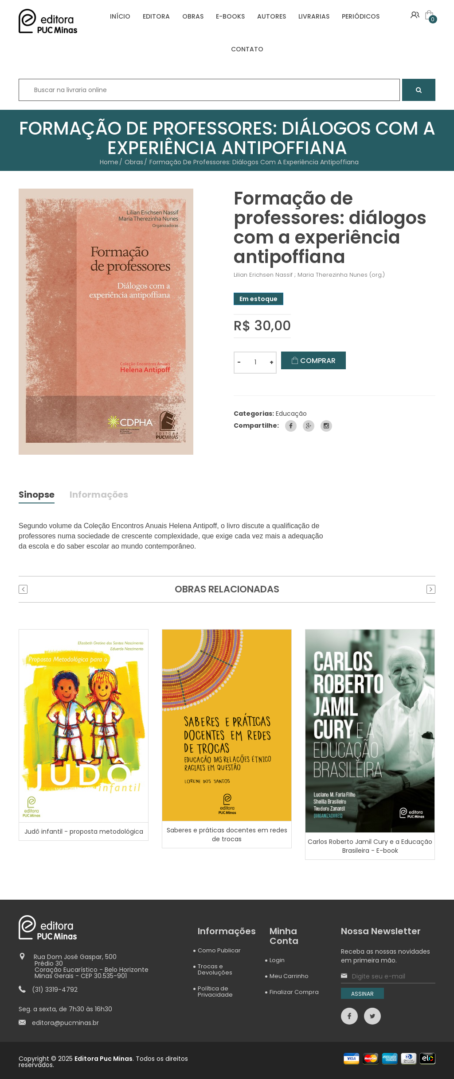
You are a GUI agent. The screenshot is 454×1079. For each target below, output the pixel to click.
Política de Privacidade (215, 991)
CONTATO (247, 49)
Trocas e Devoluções (215, 969)
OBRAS (193, 16)
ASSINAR (362, 994)
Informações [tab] (99, 495)
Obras (134, 162)
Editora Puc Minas (103, 1058)
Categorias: (254, 413)
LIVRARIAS (313, 16)
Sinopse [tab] (37, 495)
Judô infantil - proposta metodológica (83, 831)
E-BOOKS (230, 16)
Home (109, 162)
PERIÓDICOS (361, 16)
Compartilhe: (256, 425)
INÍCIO (120, 16)
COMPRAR (313, 361)
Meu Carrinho (289, 976)
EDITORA (156, 16)
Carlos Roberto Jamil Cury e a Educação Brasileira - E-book (370, 846)
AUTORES (271, 16)
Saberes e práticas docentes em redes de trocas (227, 834)
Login (277, 960)
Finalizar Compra (294, 992)
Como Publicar (219, 950)
